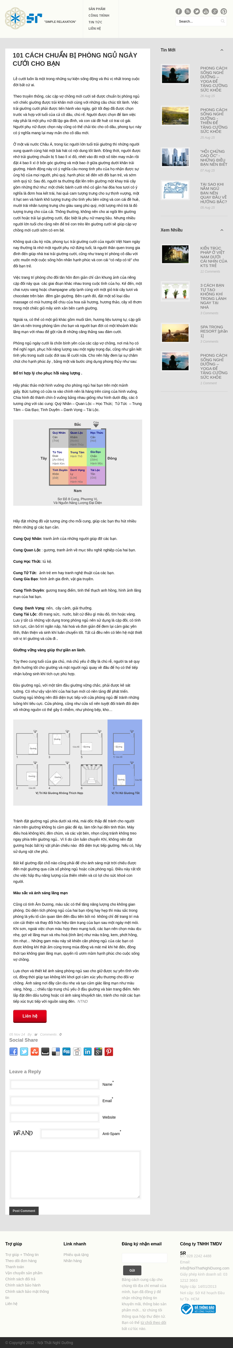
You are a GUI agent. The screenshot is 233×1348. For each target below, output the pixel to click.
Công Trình (98, 15)
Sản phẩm (96, 9)
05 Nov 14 (17, 1034)
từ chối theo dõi (153, 1322)
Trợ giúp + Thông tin (22, 1255)
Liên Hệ (94, 28)
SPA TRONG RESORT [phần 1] (214, 331)
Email (107, 1101)
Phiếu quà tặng (76, 1255)
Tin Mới (192, 49)
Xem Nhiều (192, 230)
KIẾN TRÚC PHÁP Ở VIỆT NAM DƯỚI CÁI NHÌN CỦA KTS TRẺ (213, 257)
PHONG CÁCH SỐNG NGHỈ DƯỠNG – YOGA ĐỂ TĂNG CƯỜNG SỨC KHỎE (214, 79)
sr (35, 1034)
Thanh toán (14, 1267)
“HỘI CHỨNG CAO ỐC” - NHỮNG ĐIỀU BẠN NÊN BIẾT (213, 158)
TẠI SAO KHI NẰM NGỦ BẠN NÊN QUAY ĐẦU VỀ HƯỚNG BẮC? (213, 193)
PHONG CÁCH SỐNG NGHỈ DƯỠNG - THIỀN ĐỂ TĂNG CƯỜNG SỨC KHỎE (214, 120)
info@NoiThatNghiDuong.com (204, 1268)
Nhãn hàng (73, 1261)
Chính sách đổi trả (20, 1279)
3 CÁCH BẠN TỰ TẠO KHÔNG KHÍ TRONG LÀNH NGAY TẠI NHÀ (213, 296)
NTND (83, 1001)
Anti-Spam (111, 1134)
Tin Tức (95, 22)
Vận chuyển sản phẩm (23, 1273)
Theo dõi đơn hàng (21, 1261)
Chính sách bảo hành (23, 1285)
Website (109, 1117)
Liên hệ (30, 1016)
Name (107, 1084)
